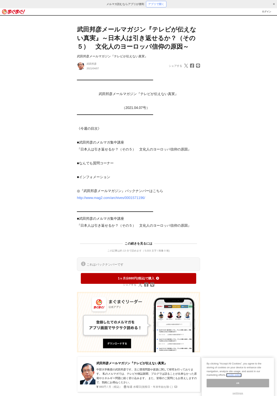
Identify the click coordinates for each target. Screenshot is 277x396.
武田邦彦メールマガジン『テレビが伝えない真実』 (112, 56)
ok (237, 387)
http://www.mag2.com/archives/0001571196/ (111, 198)
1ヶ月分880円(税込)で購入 (138, 278)
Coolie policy (234, 379)
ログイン (266, 11)
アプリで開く (156, 4)
